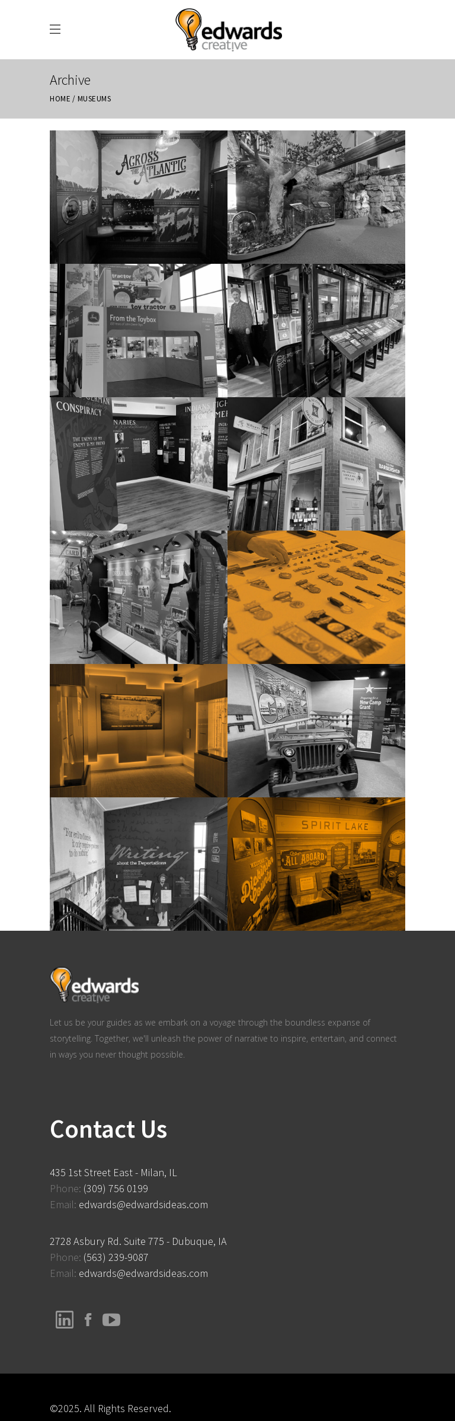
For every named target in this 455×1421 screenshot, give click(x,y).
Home (60, 99)
